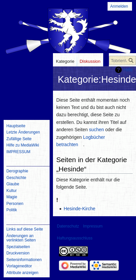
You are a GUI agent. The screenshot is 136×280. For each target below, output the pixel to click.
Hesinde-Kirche (79, 208)
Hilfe (128, 69)
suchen (96, 129)
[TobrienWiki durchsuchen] (122, 60)
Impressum (93, 226)
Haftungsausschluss (74, 238)
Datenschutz (68, 226)
